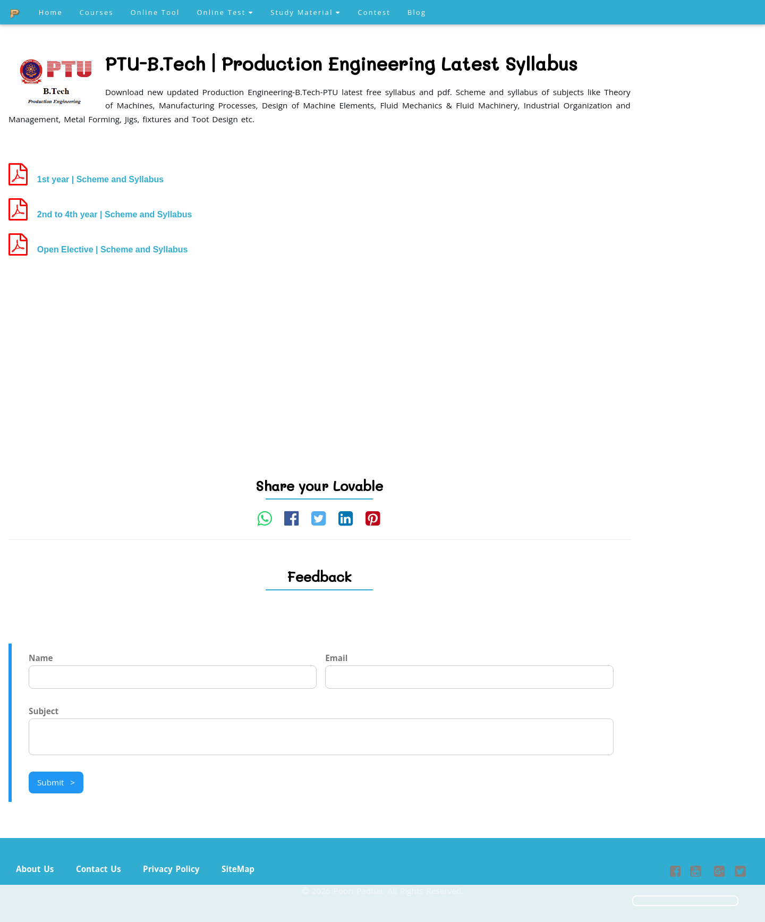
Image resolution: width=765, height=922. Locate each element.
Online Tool (155, 12)
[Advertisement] (319, 348)
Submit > (56, 782)
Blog (416, 12)
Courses (97, 12)
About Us (35, 869)
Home (51, 12)
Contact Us (98, 869)
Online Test (225, 12)
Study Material (305, 12)
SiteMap (238, 869)
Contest (374, 12)
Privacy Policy (171, 869)
